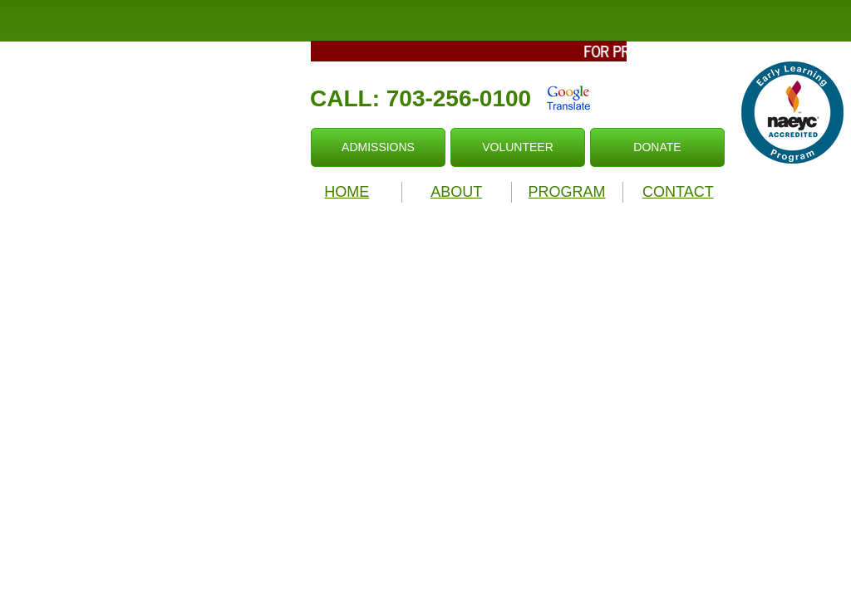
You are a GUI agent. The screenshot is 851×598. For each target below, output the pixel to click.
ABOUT (456, 192)
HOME (346, 192)
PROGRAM (567, 192)
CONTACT (678, 192)
